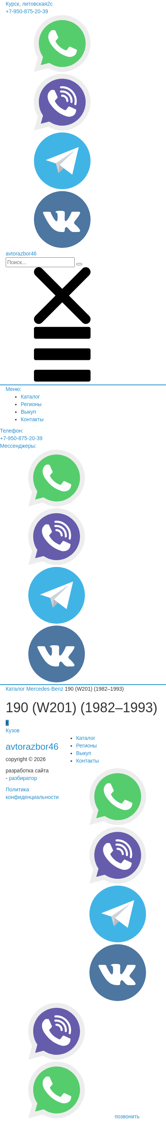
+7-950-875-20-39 (27, 11)
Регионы (31, 404)
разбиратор (23, 778)
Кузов (13, 730)
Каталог (30, 397)
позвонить (127, 1116)
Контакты (32, 419)
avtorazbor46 (32, 746)
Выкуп (28, 412)
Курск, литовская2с (29, 4)
